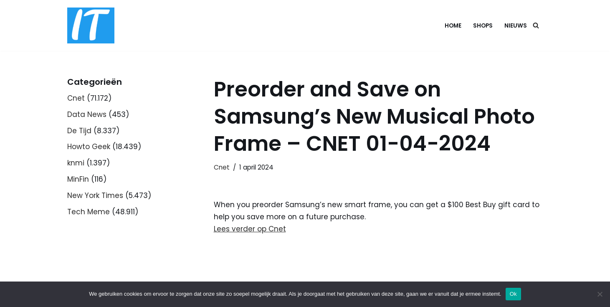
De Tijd (79, 131)
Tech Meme (88, 212)
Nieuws (515, 26)
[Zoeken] (536, 25)
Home (453, 26)
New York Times (95, 195)
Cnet (76, 98)
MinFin (78, 179)
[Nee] (599, 294)
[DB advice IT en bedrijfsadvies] (90, 25)
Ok (513, 294)
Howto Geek (88, 147)
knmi (75, 163)
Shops (483, 26)
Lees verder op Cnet (250, 229)
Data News (86, 114)
